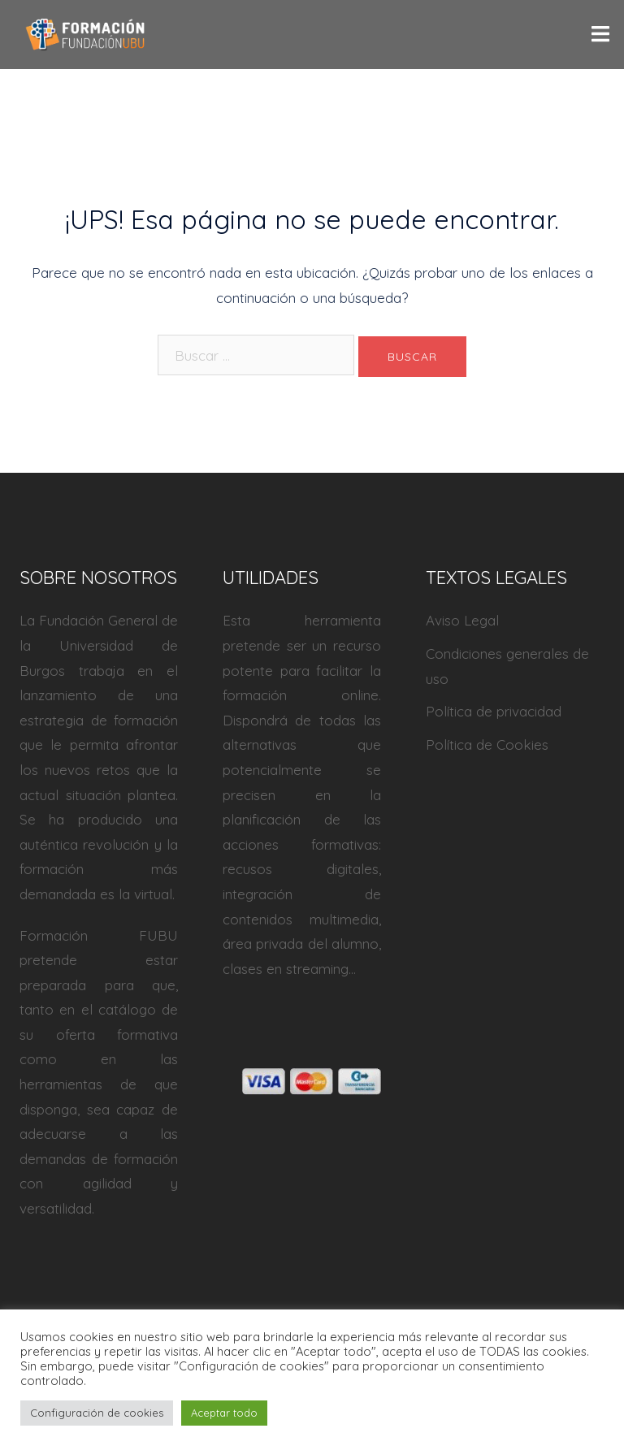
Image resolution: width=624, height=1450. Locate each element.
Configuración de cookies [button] (96, 1412)
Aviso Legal (462, 620)
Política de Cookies (487, 744)
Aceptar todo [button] (224, 1412)
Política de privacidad (493, 711)
